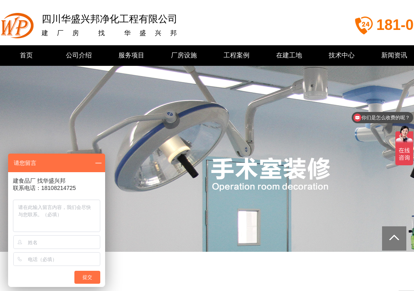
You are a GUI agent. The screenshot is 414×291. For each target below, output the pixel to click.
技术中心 (342, 55)
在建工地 (289, 55)
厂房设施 (184, 55)
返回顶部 (394, 238)
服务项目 (131, 55)
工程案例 (236, 55)
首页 (26, 55)
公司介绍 (79, 55)
